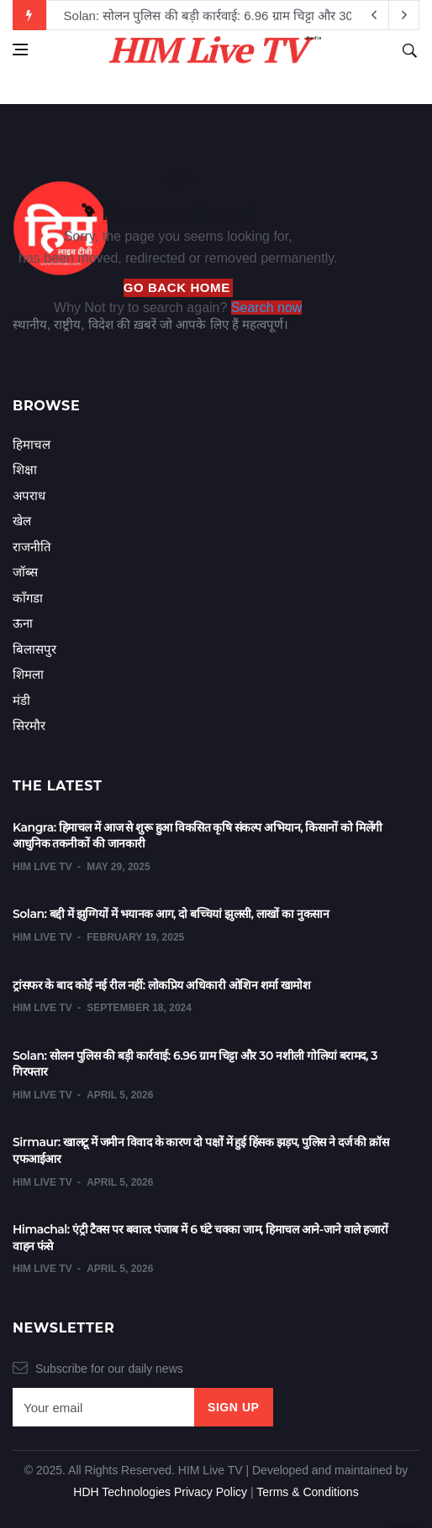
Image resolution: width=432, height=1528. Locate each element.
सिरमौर (29, 725)
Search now (267, 307)
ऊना (23, 623)
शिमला (28, 674)
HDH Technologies (122, 1492)
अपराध (29, 495)
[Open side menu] (20, 49)
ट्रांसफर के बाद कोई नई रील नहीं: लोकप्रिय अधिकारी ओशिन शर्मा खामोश (161, 985)
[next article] (374, 15)
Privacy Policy (210, 1492)
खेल (22, 521)
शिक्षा (25, 469)
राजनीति (32, 547)
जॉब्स (25, 572)
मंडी (21, 700)
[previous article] (404, 15)
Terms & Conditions (307, 1492)
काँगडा (28, 598)
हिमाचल (31, 444)
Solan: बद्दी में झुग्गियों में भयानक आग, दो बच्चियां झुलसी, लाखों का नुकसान (171, 913)
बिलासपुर (34, 649)
